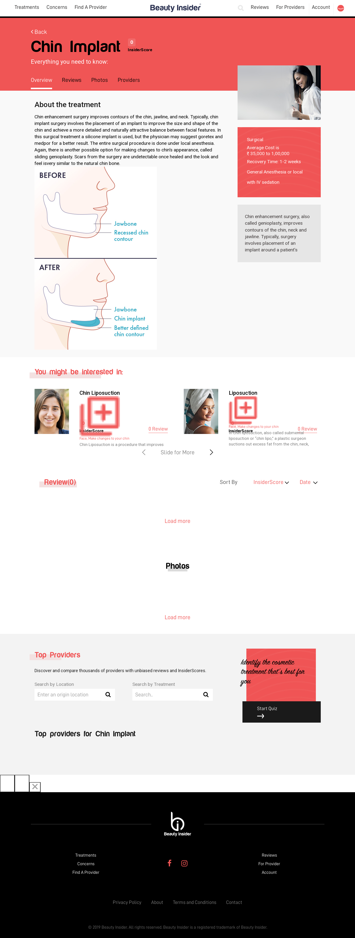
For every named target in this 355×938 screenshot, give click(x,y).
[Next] (22, 783)
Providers (129, 80)
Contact (234, 902)
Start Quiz (285, 712)
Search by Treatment (153, 684)
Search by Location (54, 684)
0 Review (158, 429)
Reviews (260, 7)
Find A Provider (91, 7)
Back (39, 32)
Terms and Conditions (194, 902)
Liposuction (243, 393)
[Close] (35, 787)
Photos (99, 80)
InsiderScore (268, 482)
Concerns (56, 7)
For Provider (269, 864)
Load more (177, 521)
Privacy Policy (127, 902)
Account (321, 7)
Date (305, 482)
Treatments (27, 7)
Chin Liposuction (100, 393)
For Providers (290, 7)
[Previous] (7, 783)
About (157, 902)
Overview (41, 80)
